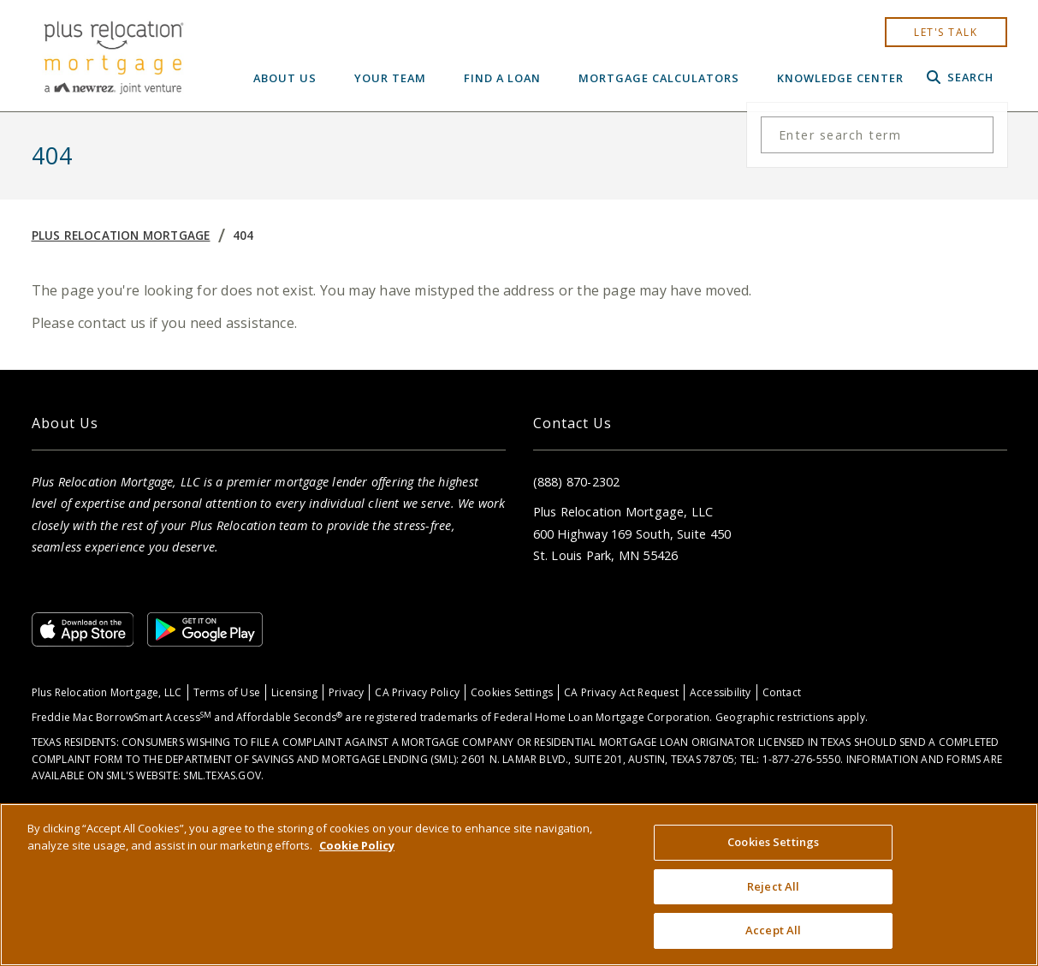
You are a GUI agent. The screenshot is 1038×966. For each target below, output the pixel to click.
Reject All (773, 886)
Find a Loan (502, 78)
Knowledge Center (840, 78)
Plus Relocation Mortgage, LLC (107, 692)
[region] (519, 884)
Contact (781, 692)
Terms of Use (227, 692)
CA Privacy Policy (417, 692)
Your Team (390, 78)
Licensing (294, 692)
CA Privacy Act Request (621, 692)
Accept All (773, 930)
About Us (285, 78)
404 (243, 235)
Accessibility (720, 692)
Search (960, 77)
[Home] (113, 55)
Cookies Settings (512, 692)
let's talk (945, 32)
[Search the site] (877, 134)
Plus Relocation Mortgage (121, 235)
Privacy (346, 692)
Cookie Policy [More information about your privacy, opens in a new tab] (356, 845)
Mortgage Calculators (658, 78)
